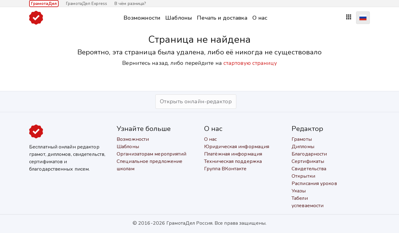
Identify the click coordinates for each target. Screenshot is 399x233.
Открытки (303, 176)
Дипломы (303, 146)
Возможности (141, 18)
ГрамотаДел (44, 3)
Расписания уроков (314, 183)
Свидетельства (309, 168)
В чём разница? (130, 3)
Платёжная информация (233, 154)
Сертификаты (308, 161)
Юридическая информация (236, 146)
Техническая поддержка (233, 161)
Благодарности (309, 154)
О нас (259, 18)
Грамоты (302, 139)
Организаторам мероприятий (152, 154)
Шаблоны (178, 18)
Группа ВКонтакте (225, 168)
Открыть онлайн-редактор (195, 101)
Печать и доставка (222, 18)
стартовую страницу (250, 63)
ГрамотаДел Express (86, 3)
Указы (299, 191)
